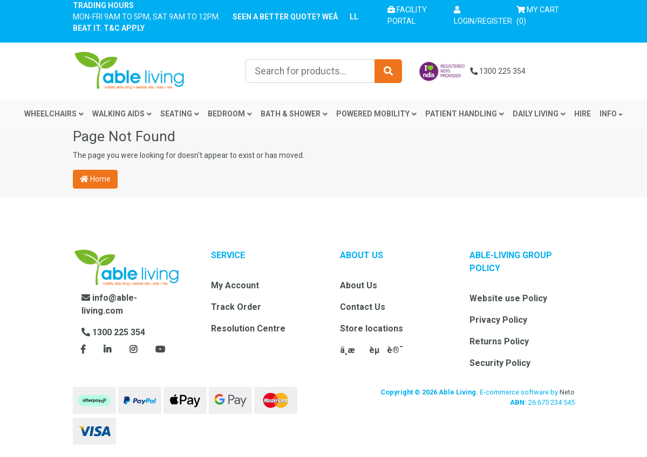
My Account (235, 285)
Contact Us (362, 307)
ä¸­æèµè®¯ (371, 350)
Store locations (371, 328)
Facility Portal (407, 15)
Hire (582, 113)
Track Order (236, 307)
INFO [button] (608, 113)
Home (95, 179)
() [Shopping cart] (541, 14)
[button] (483, 15)
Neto (567, 392)
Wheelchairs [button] (54, 113)
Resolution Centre (248, 328)
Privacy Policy (498, 320)
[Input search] (310, 71)
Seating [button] (179, 113)
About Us (358, 285)
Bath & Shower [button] (294, 113)
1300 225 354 (498, 71)
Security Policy (499, 363)
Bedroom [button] (230, 113)
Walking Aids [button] (122, 113)
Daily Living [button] (539, 113)
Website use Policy (508, 298)
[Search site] (388, 71)
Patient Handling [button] (464, 113)
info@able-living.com (109, 304)
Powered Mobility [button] (376, 113)
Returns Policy (499, 341)
